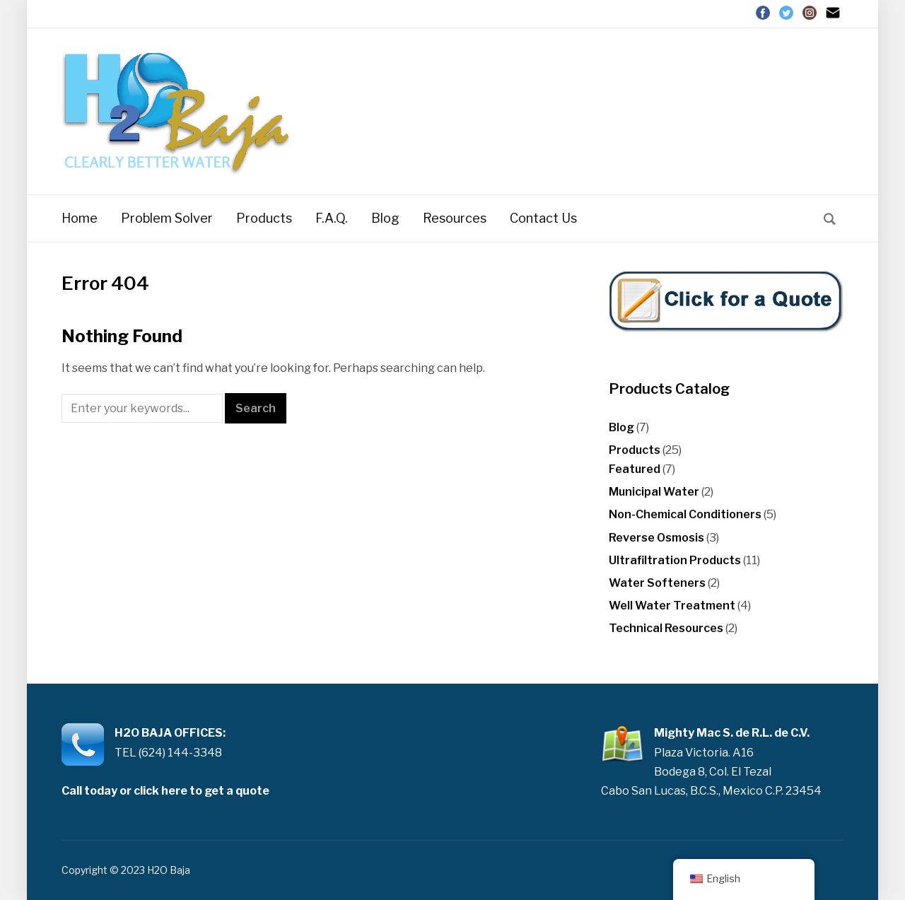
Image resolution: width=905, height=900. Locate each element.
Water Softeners (657, 583)
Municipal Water (654, 491)
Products (264, 218)
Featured (634, 469)
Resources (454, 218)
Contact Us (543, 218)
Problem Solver (167, 218)
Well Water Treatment (672, 605)
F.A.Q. (331, 218)
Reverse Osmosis (656, 537)
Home (80, 218)
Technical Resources (666, 628)
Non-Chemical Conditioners (685, 514)
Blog (385, 218)
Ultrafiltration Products (675, 560)
